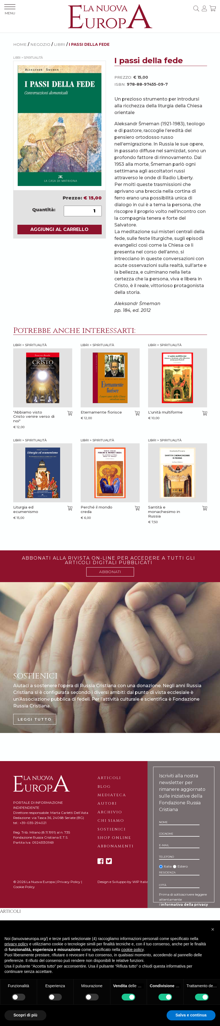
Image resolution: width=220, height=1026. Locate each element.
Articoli (109, 777)
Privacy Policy (68, 882)
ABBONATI (110, 571)
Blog (104, 786)
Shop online (114, 837)
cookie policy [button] (132, 949)
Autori (107, 803)
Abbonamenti (115, 846)
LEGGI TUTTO (35, 719)
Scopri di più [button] (25, 1015)
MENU (9, 9)
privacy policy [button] (16, 944)
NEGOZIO (40, 44)
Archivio (109, 812)
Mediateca (111, 795)
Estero (183, 866)
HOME (20, 44)
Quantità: (43, 209)
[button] (212, 929)
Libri (59, 44)
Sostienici (111, 829)
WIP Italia (140, 882)
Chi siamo (110, 820)
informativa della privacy (184, 904)
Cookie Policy (24, 887)
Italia (168, 866)
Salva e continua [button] (191, 1015)
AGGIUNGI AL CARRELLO (59, 229)
